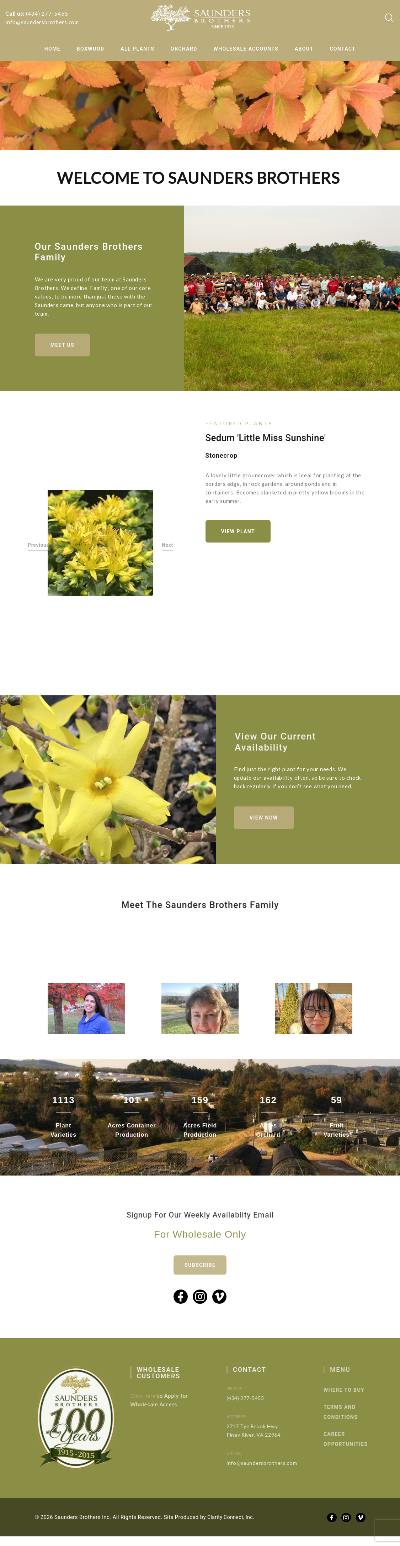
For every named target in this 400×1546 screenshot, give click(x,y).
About (304, 49)
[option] (101, 546)
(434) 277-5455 (47, 13)
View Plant (241, 535)
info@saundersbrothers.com (42, 22)
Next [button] (167, 548)
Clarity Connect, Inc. (232, 1527)
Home (52, 49)
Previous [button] (38, 548)
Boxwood (91, 49)
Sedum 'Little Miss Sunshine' (266, 440)
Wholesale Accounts (246, 49)
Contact (343, 49)
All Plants (137, 49)
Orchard (184, 49)
